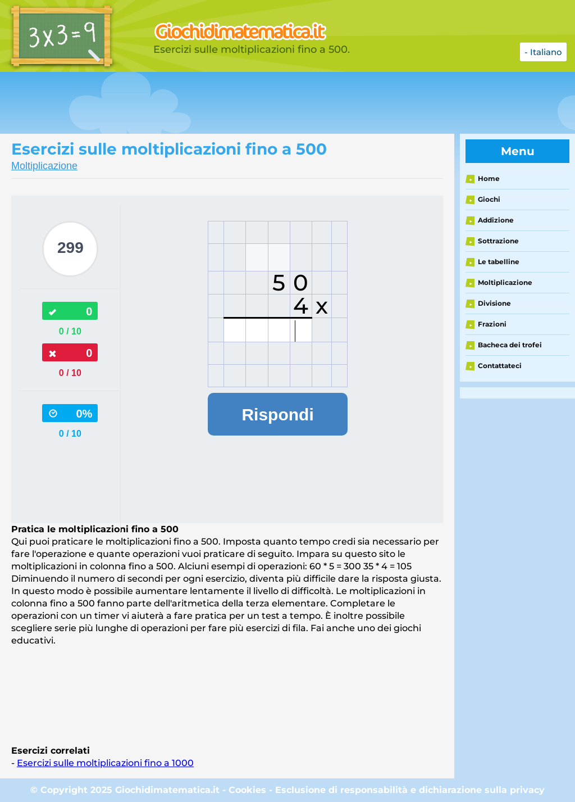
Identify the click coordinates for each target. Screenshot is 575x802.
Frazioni (492, 324)
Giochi (489, 199)
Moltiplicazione (44, 165)
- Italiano (543, 52)
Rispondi (277, 414)
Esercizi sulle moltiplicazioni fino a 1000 (105, 763)
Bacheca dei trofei (510, 345)
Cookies (247, 790)
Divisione (494, 303)
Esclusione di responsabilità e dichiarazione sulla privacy (410, 790)
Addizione (496, 220)
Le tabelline (498, 261)
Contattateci (500, 365)
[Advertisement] (281, 103)
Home (489, 178)
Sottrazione (498, 241)
